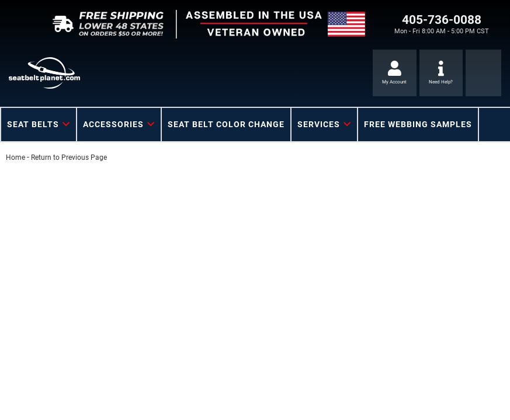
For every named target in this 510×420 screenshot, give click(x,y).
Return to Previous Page (69, 157)
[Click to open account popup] (395, 73)
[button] (38, 124)
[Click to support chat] (441, 73)
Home (15, 157)
